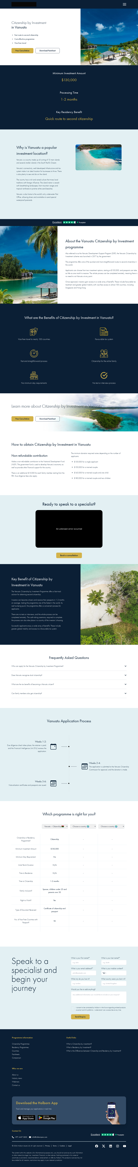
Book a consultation (69, 555)
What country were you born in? (113, 979)
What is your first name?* (80, 958)
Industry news (17, 1078)
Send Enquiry (80, 1017)
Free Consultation (22, 50)
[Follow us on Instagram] (117, 1146)
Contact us (16, 1085)
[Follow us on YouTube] (124, 1146)
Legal (70, 1146)
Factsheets (15, 1054)
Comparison (16, 1058)
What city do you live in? (80, 979)
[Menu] (125, 4)
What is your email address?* (82, 968)
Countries (15, 1051)
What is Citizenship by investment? (79, 1044)
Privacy (47, 1146)
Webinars (15, 1082)
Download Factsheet (48, 50)
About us (15, 1075)
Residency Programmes (20, 1047)
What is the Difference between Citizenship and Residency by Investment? (93, 1051)
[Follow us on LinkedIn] (110, 1146)
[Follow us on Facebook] (96, 1146)
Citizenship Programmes (20, 1044)
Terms (55, 1146)
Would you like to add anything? (83, 989)
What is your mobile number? (112, 968)
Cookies (62, 1146)
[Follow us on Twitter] (103, 1146)
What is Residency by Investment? (78, 1047)
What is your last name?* (110, 958)
